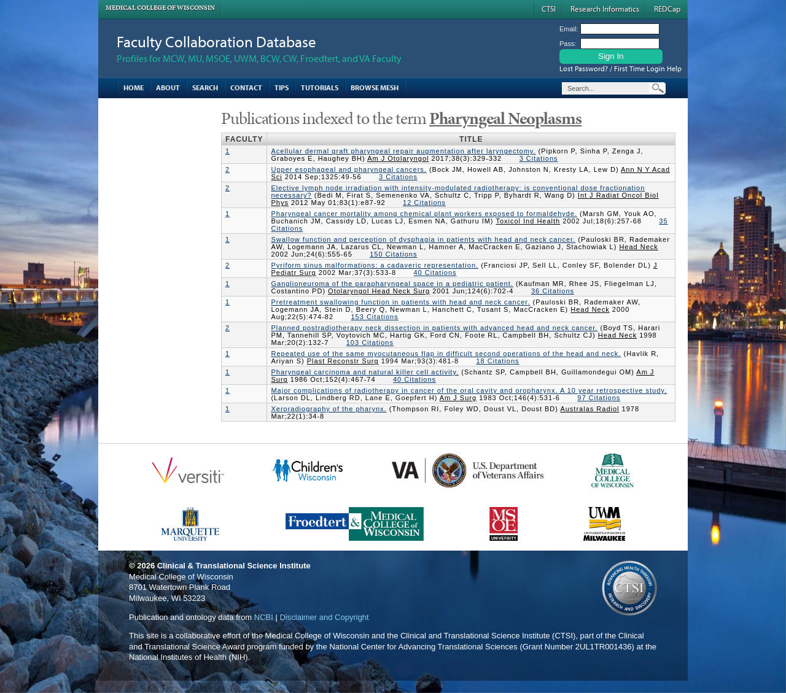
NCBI (263, 617)
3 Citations (538, 158)
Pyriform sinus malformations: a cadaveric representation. (374, 265)
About (168, 87)
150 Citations (393, 254)
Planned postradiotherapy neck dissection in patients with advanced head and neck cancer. (434, 327)
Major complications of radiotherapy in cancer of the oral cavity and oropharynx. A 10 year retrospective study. (469, 390)
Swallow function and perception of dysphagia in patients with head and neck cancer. (423, 239)
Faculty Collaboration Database (216, 41)
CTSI (549, 9)
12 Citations (424, 202)
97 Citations (598, 397)
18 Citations (497, 361)
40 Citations (434, 272)
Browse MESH (375, 87)
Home (133, 87)
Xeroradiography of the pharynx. (328, 408)
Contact (246, 87)
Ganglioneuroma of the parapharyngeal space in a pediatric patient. (392, 283)
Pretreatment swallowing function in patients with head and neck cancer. (400, 302)
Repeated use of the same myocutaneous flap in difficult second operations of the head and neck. (446, 353)
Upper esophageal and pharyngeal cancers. (348, 169)
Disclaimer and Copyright (323, 617)
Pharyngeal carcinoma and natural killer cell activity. (365, 372)
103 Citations (370, 342)
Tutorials (319, 87)
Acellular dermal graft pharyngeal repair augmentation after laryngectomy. (403, 151)
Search (205, 87)
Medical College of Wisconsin (160, 7)
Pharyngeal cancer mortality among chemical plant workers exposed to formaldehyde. (424, 213)
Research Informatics (604, 9)
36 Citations (552, 291)
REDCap (667, 9)
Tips (281, 87)
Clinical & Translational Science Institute (234, 565)
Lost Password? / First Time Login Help (620, 68)
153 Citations (374, 316)
